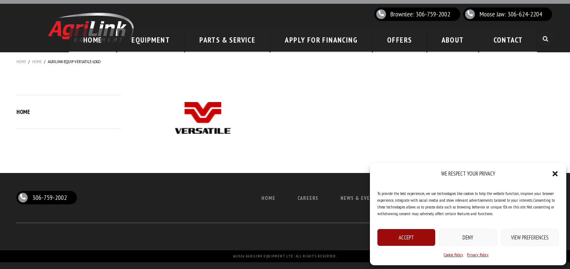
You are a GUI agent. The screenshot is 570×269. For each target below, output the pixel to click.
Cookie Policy (453, 254)
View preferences (530, 237)
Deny (467, 237)
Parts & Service (270, 38)
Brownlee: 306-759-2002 (420, 14)
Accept (406, 237)
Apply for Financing (353, 38)
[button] (555, 173)
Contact (512, 38)
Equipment (204, 38)
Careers (308, 198)
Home (154, 38)
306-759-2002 (49, 197)
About (465, 38)
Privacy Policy (478, 254)
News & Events (360, 198)
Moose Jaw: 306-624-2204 (511, 14)
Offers (420, 38)
